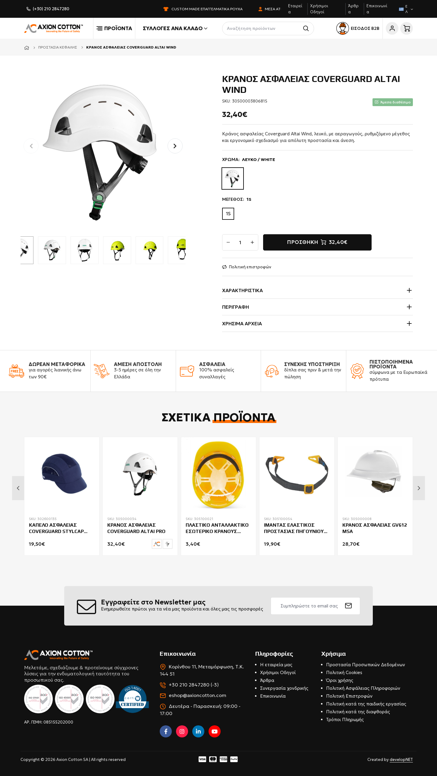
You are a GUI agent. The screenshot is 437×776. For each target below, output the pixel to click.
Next (419, 488)
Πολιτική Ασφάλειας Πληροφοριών (363, 688)
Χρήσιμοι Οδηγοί (278, 672)
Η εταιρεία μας (276, 664)
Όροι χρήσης (339, 680)
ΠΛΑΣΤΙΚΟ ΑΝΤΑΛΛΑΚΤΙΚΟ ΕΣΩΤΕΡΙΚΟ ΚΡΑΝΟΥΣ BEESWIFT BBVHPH (217, 528)
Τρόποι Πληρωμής (345, 719)
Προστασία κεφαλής (57, 47)
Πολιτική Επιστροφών (349, 696)
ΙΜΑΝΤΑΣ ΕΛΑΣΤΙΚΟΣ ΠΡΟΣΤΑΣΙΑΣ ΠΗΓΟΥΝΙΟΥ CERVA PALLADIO (294, 528)
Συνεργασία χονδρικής (284, 688)
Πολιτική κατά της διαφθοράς (358, 711)
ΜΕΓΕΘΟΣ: (236, 199)
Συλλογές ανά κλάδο (175, 28)
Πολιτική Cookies (344, 672)
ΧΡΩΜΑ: (248, 159)
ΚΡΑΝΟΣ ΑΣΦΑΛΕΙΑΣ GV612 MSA (374, 528)
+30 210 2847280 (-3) (194, 685)
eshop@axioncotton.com (197, 695)
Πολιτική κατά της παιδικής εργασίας (366, 704)
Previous (18, 488)
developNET (401, 759)
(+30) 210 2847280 (51, 8)
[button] (175, 145)
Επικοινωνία (273, 696)
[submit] (348, 606)
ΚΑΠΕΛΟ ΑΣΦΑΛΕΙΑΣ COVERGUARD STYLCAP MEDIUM (56, 528)
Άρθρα (267, 680)
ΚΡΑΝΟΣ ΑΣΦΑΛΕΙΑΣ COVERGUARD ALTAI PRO (136, 528)
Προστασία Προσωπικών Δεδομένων (365, 664)
